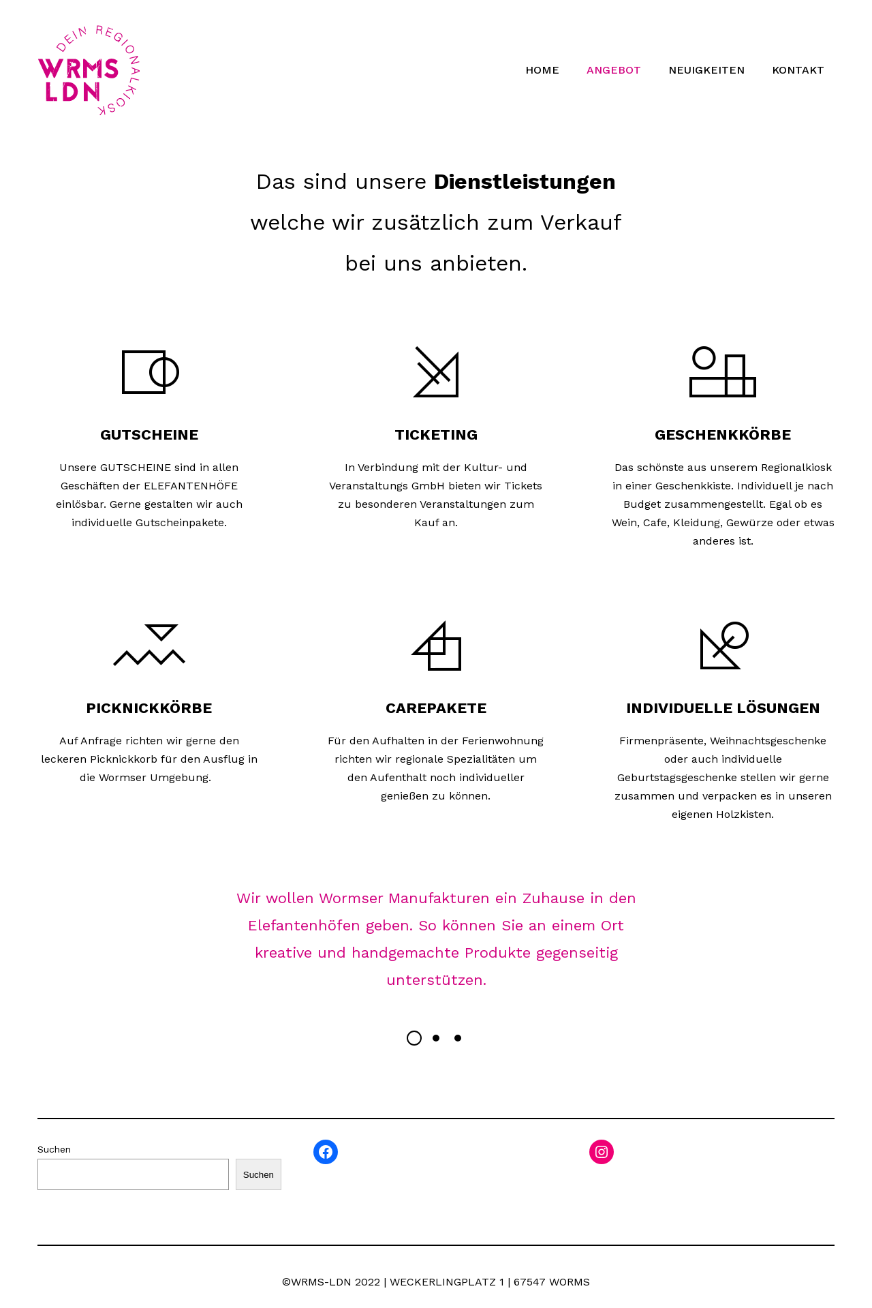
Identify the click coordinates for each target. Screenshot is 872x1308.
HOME (542, 69)
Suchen (54, 1149)
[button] (414, 1038)
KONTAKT (798, 69)
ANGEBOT (614, 69)
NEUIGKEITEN (706, 69)
